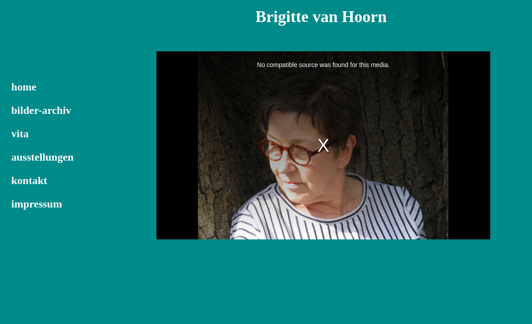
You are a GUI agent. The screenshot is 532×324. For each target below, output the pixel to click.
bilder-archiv (41, 110)
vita (20, 134)
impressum (36, 204)
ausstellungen (42, 157)
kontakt (29, 180)
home (23, 87)
